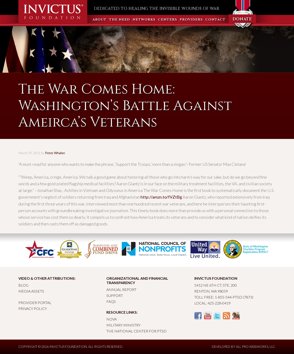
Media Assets (31, 291)
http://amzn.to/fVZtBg (161, 196)
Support (114, 295)
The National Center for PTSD (136, 331)
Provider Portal (34, 302)
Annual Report (121, 289)
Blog (23, 285)
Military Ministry (123, 325)
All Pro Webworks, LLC (255, 346)
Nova (111, 319)
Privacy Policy (32, 308)
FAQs (111, 301)
